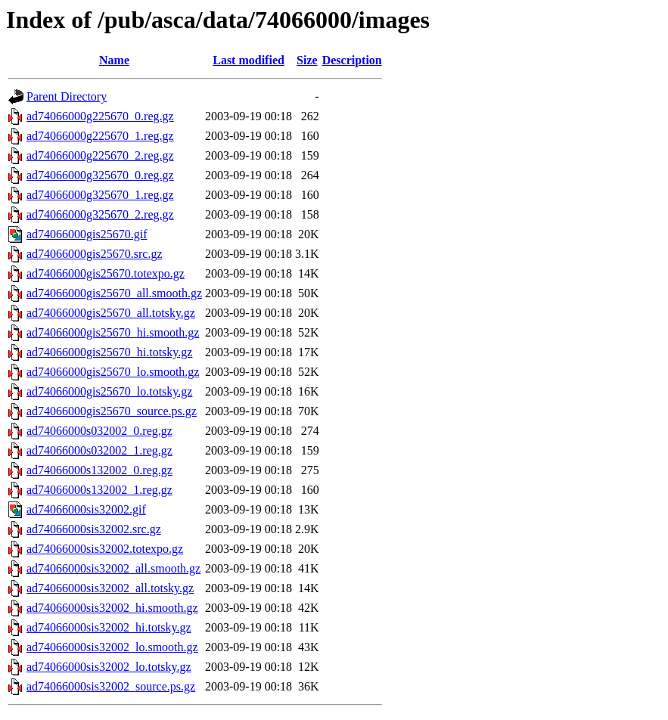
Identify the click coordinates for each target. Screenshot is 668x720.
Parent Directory (66, 96)
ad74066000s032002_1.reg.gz (99, 450)
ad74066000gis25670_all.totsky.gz (110, 312)
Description (352, 60)
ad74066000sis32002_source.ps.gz (110, 686)
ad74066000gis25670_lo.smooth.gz (112, 371)
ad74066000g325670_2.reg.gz (100, 214)
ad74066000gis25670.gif (87, 234)
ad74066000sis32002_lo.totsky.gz (108, 666)
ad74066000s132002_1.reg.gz (99, 489)
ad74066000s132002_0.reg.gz (99, 470)
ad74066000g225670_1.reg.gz (100, 135)
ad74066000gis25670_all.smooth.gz (114, 293)
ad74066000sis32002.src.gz (93, 529)
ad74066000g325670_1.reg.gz (100, 194)
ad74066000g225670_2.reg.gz (100, 155)
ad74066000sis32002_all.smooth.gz (113, 568)
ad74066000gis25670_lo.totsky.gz (109, 391)
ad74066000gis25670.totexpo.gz (105, 273)
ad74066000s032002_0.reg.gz (99, 430)
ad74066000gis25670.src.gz (94, 253)
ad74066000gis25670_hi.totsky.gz (109, 352)
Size (307, 60)
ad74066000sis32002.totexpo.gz (104, 548)
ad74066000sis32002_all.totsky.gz (110, 588)
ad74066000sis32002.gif (86, 509)
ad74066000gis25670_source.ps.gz (111, 411)
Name (114, 60)
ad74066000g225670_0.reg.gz (100, 116)
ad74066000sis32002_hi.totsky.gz (108, 627)
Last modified (248, 60)
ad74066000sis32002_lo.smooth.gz (112, 647)
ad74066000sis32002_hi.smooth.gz (112, 607)
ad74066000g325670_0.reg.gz (100, 175)
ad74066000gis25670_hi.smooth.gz (112, 332)
